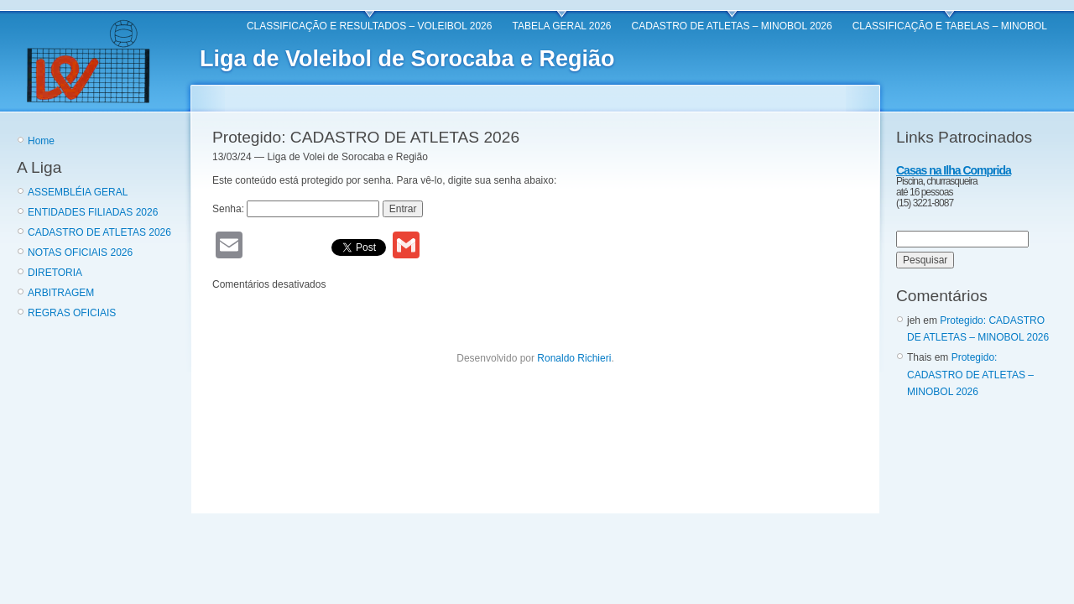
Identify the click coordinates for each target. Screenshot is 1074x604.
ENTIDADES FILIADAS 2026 (93, 212)
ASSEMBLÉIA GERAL (78, 192)
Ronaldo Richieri (574, 358)
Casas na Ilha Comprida (953, 170)
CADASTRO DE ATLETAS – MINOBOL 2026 (732, 26)
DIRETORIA (55, 273)
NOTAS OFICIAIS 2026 (80, 252)
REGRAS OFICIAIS (72, 313)
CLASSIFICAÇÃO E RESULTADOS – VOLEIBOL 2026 (370, 26)
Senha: (295, 209)
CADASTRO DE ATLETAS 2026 (99, 232)
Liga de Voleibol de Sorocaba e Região (407, 58)
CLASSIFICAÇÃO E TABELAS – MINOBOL (949, 26)
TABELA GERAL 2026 (561, 26)
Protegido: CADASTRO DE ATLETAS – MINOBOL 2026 (970, 374)
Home (41, 141)
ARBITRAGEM (61, 293)
